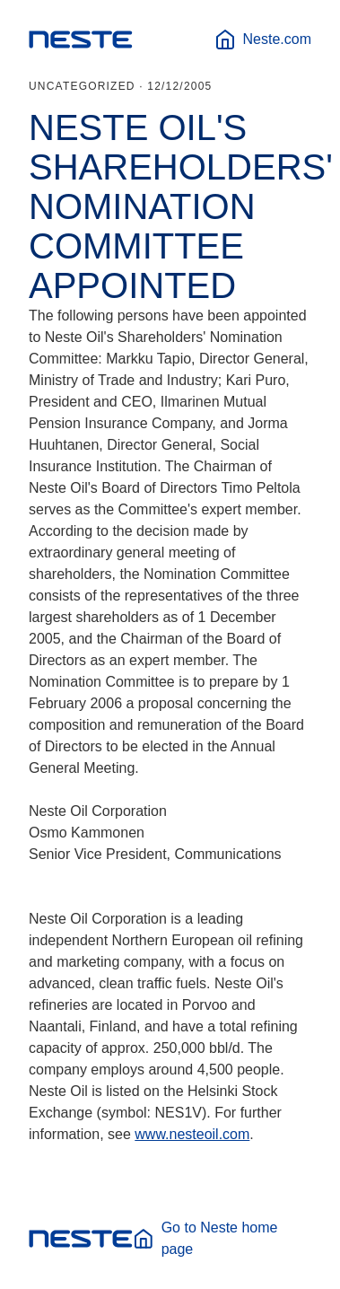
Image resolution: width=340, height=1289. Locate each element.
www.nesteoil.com (192, 1134)
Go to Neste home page (205, 1238)
